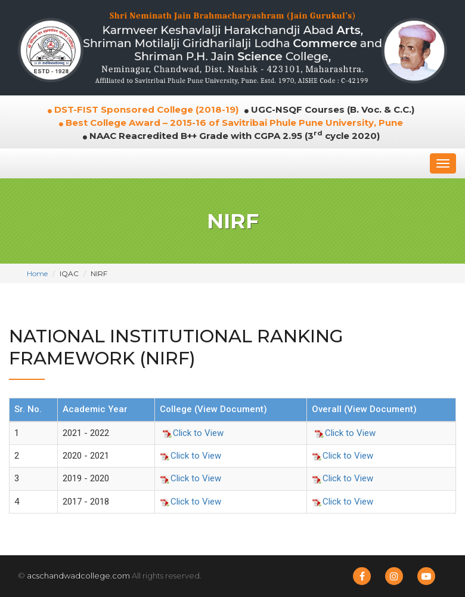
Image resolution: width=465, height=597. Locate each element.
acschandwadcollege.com (78, 575)
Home (37, 273)
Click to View (193, 433)
